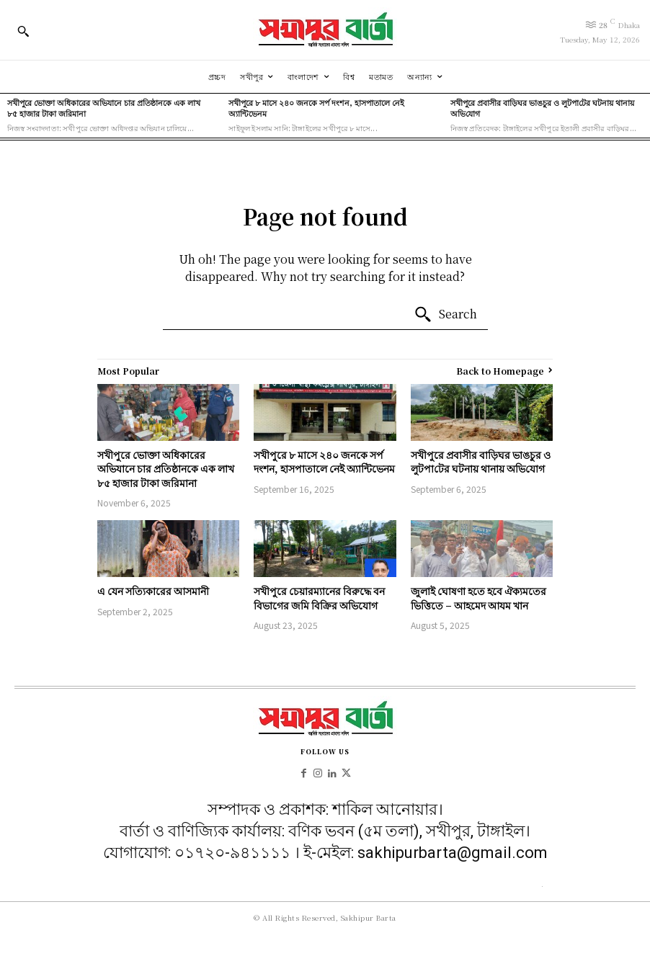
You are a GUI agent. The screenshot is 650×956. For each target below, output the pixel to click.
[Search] (445, 315)
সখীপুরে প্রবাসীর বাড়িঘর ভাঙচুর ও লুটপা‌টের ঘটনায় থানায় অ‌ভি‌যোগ (542, 108)
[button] (23, 31)
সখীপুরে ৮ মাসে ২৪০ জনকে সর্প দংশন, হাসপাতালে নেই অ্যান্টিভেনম (316, 108)
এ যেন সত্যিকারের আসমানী (153, 591)
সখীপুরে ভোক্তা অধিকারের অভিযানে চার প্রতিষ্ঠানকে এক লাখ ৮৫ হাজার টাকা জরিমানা (103, 108)
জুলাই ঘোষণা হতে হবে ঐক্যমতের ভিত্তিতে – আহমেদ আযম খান (478, 598)
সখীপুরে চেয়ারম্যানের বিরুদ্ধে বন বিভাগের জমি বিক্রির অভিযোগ (319, 598)
